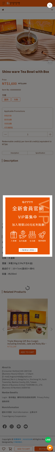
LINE (48, 440)
